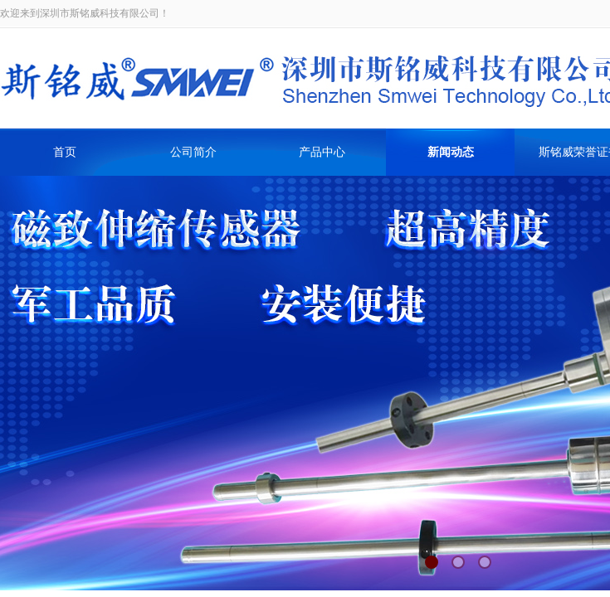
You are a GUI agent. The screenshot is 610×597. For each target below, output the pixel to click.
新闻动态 (450, 152)
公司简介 (193, 152)
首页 (64, 152)
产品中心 (322, 152)
